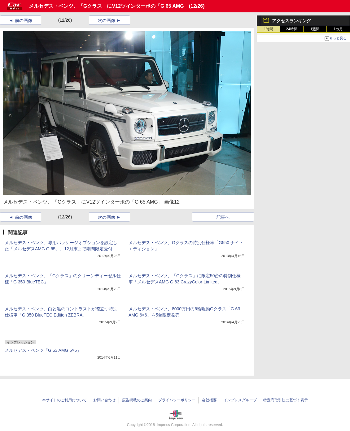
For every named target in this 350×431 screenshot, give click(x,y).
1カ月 (338, 29)
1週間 (315, 29)
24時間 (291, 29)
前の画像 (23, 20)
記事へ (223, 217)
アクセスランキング (291, 20)
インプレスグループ (240, 400)
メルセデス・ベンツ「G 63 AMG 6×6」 (43, 350)
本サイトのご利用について (64, 400)
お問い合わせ (104, 400)
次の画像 (106, 20)
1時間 (268, 29)
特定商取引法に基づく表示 (285, 400)
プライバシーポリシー (176, 400)
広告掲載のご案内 (137, 400)
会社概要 (209, 400)
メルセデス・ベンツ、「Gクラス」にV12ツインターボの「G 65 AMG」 (109, 6)
